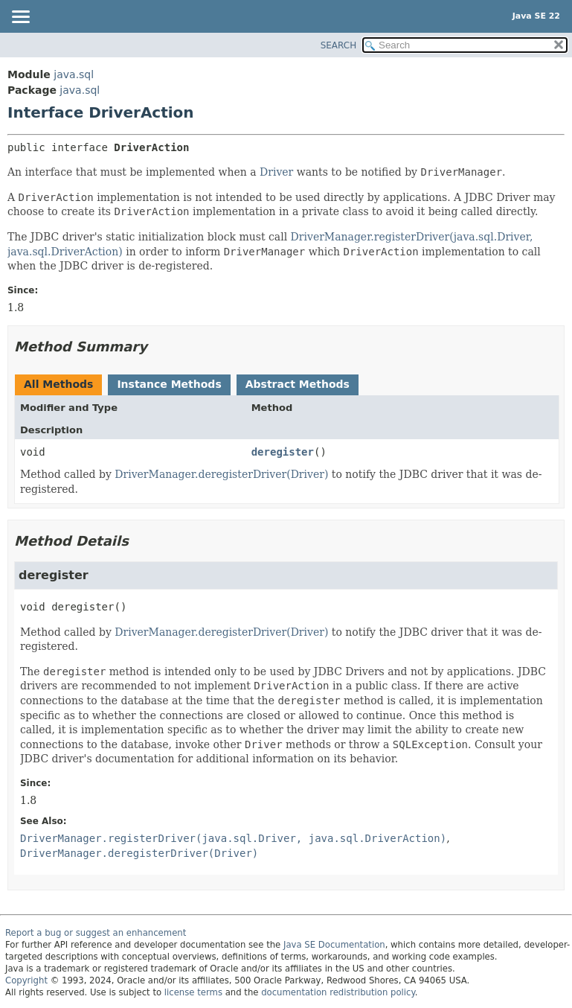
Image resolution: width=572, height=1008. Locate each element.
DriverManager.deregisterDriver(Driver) (221, 474)
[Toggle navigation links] (20, 17)
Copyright (26, 980)
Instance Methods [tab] (169, 384)
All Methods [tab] (58, 384)
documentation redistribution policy (337, 992)
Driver (276, 172)
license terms (193, 992)
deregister (282, 452)
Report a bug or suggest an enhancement (95, 933)
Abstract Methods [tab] (297, 384)
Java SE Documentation (334, 945)
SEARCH (339, 45)
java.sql (74, 74)
